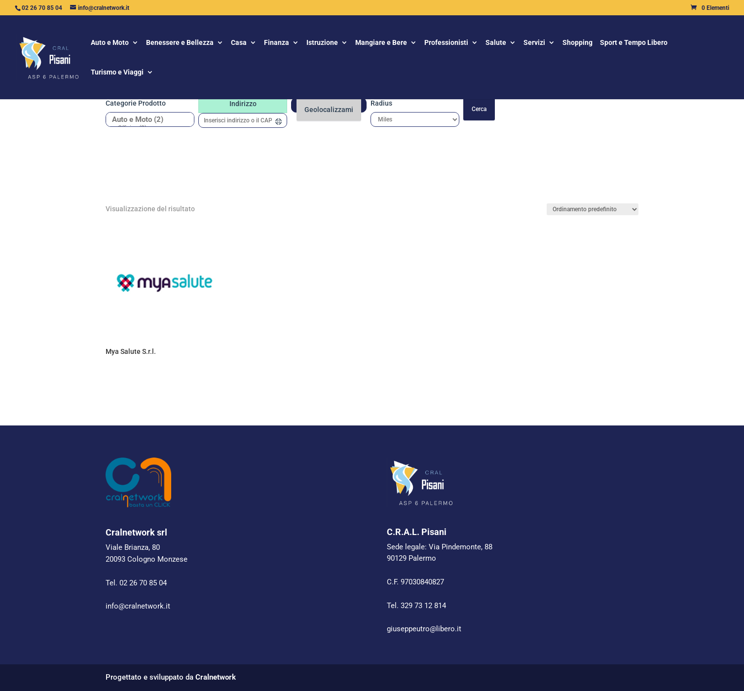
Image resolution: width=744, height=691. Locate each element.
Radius (381, 103)
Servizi (534, 43)
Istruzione (322, 43)
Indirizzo (243, 104)
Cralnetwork (215, 677)
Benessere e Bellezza (180, 43)
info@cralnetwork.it (138, 606)
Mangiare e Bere (381, 43)
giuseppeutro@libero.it (424, 628)
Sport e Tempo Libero (634, 43)
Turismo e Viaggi (117, 73)
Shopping (577, 43)
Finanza (276, 43)
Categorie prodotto (136, 103)
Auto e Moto (110, 43)
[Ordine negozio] (592, 209)
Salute (495, 43)
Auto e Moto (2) (146, 119)
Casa (239, 43)
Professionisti (446, 43)
